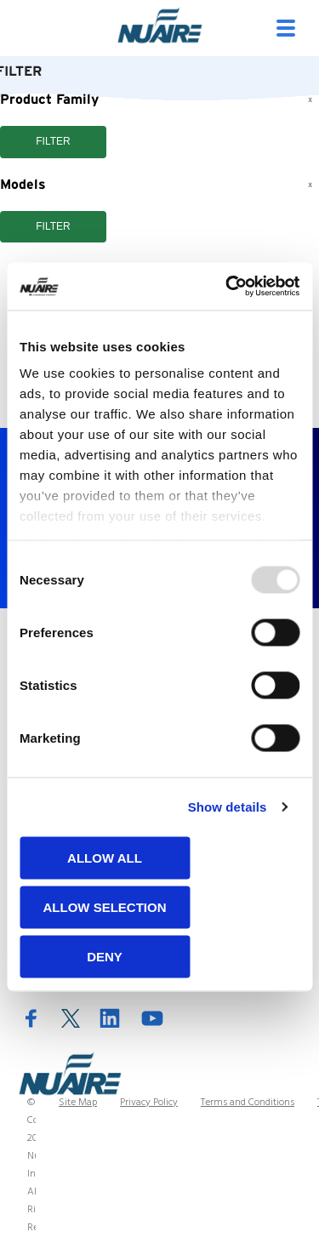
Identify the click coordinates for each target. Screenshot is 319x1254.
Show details (227, 807)
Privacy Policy (149, 1102)
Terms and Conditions (247, 1102)
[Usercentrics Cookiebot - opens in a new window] (227, 287)
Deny (104, 956)
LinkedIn (109, 1018)
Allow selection (105, 906)
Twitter (70, 1018)
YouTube (152, 1018)
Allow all (104, 857)
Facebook (31, 1018)
